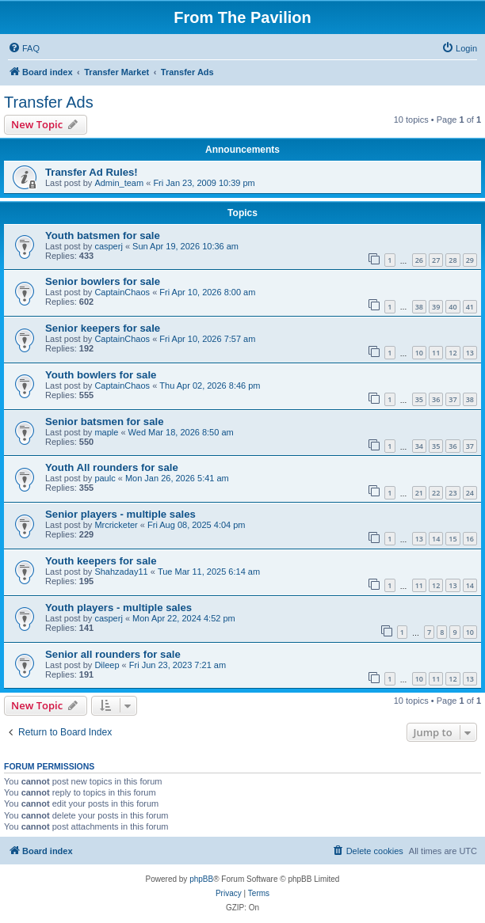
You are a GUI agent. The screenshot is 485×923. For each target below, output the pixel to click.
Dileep (106, 665)
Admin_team (118, 183)
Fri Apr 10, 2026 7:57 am (207, 339)
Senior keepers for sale (102, 328)
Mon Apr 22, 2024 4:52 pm (183, 618)
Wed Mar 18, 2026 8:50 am (181, 432)
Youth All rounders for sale (111, 467)
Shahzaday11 (120, 571)
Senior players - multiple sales (120, 514)
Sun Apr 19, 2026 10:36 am (185, 246)
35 (419, 399)
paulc (104, 478)
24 (470, 493)
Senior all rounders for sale (113, 654)
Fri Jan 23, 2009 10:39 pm (203, 183)
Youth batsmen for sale (102, 235)
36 (436, 399)
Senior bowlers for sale (102, 281)
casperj (108, 246)
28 (452, 260)
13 (470, 353)
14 (436, 539)
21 (419, 493)
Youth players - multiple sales (118, 607)
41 (470, 307)
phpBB (201, 879)
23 (452, 493)
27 (436, 260)
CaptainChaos (122, 292)
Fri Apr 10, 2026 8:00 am (207, 292)
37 (452, 399)
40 (452, 307)
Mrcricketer (115, 525)
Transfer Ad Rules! (91, 172)
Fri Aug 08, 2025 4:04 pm (196, 525)
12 (452, 353)
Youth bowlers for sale (100, 375)
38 (419, 307)
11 (436, 353)
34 (419, 446)
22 (436, 493)
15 (452, 539)
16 (470, 539)
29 (470, 260)
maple (106, 432)
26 (419, 260)
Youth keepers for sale (100, 561)
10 (419, 353)
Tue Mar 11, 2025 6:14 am (209, 571)
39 (436, 307)
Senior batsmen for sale (104, 421)
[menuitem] (24, 48)
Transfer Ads (49, 102)
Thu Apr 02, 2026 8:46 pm (209, 385)
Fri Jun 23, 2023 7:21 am (177, 665)
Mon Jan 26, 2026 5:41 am (177, 478)
